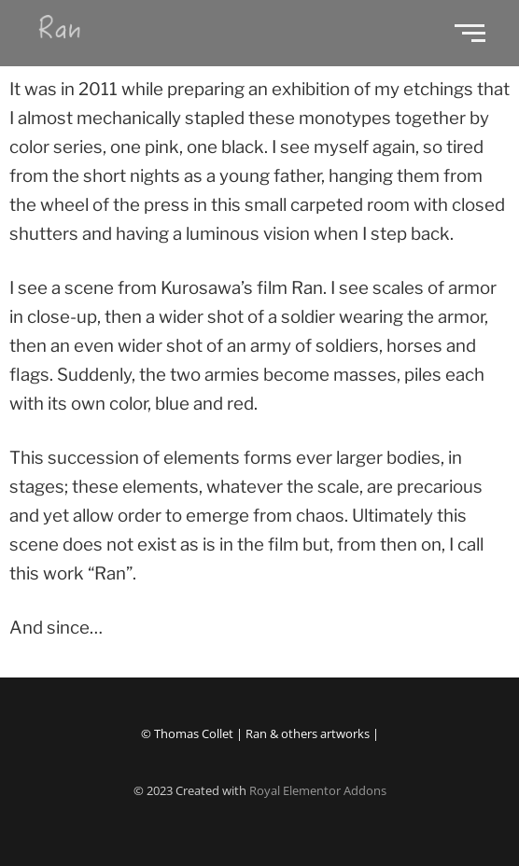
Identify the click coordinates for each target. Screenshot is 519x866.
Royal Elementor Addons (317, 790)
